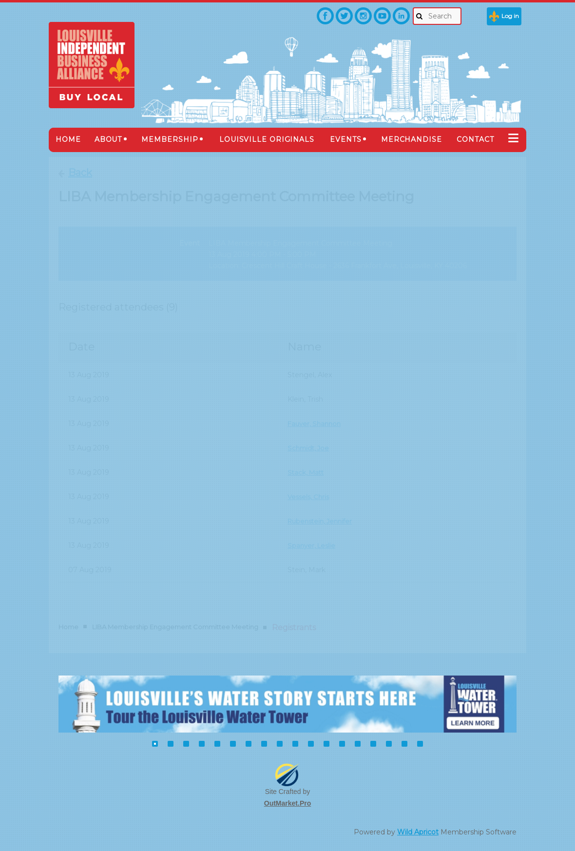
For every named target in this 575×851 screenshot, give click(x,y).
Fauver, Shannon (316, 423)
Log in (510, 15)
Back (80, 172)
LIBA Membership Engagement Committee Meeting (175, 627)
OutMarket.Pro (287, 803)
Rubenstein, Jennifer (323, 521)
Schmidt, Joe (310, 448)
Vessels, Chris (310, 496)
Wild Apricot (418, 832)
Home (68, 627)
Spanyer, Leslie (313, 545)
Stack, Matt (307, 472)
